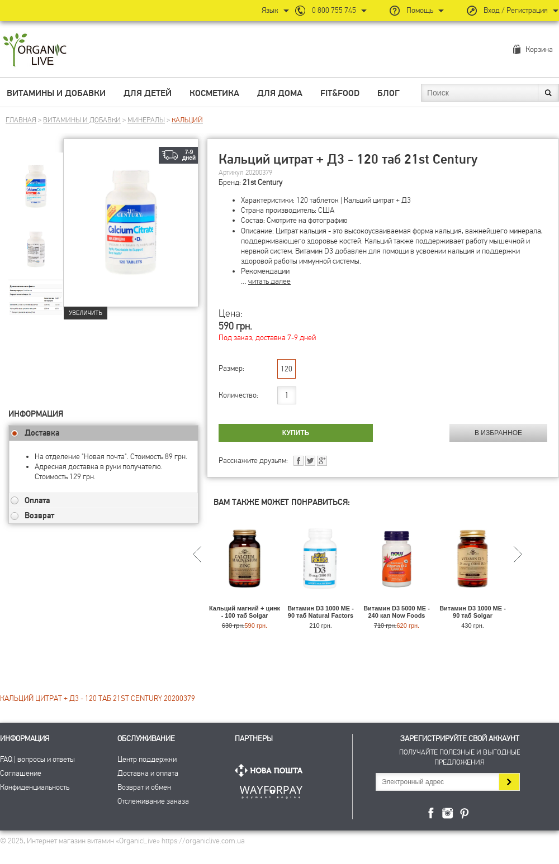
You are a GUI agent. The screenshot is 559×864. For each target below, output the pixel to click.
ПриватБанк (271, 790)
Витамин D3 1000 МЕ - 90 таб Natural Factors (320, 612)
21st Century (262, 182)
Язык (270, 10)
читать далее (269, 281)
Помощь (419, 10)
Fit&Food (339, 93)
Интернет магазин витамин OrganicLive (35, 50)
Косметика (214, 93)
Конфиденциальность (34, 787)
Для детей (148, 93)
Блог (388, 93)
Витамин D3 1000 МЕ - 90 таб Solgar (472, 612)
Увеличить (85, 313)
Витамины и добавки (56, 93)
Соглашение (20, 773)
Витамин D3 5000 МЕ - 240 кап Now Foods (396, 612)
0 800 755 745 (334, 10)
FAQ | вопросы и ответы (37, 759)
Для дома (279, 93)
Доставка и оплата (147, 773)
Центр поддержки (147, 759)
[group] (35, 179)
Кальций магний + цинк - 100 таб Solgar (244, 612)
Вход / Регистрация (516, 10)
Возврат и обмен (144, 787)
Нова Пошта (271, 770)
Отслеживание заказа (153, 801)
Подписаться (509, 782)
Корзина (539, 49)
